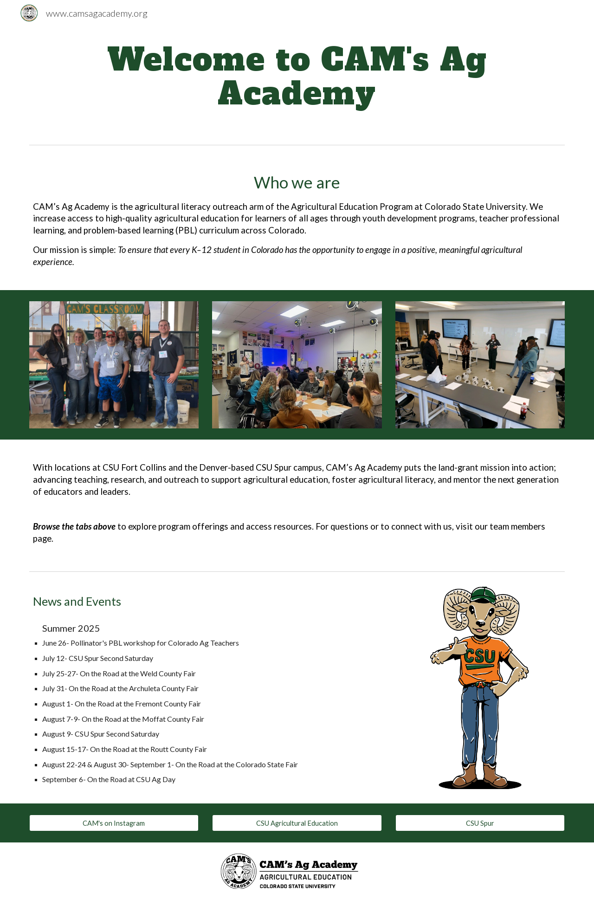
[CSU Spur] (480, 823)
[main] (297, 77)
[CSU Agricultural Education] (297, 823)
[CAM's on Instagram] (114, 823)
